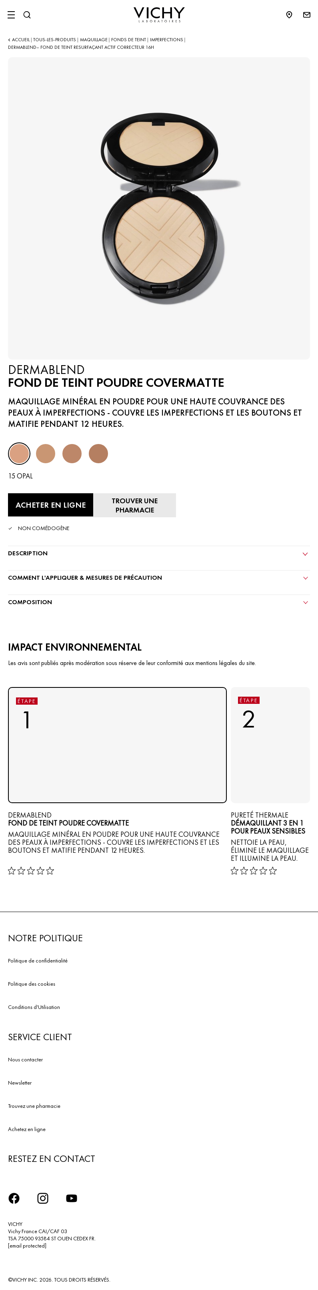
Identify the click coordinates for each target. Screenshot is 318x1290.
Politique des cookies (31, 983)
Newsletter (20, 1082)
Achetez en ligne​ (27, 1129)
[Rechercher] (27, 15)
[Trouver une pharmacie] (134, 505)
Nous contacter (25, 1059)
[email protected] (27, 1245)
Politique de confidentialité (38, 960)
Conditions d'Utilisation (34, 1007)
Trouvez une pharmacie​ (34, 1105)
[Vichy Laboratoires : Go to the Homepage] (159, 14)
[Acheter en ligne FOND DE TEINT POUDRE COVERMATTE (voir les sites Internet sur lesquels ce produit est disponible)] (50, 504)
